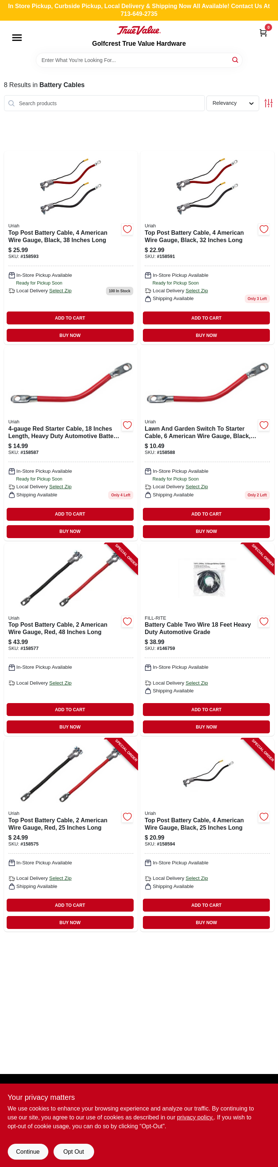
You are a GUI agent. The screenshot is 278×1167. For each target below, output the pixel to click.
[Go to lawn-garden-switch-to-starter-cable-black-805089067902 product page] (207, 443)
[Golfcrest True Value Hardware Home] (139, 30)
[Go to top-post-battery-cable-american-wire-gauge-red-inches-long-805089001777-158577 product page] (71, 639)
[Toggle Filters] (268, 103)
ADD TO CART (70, 318)
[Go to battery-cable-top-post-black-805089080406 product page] (71, 247)
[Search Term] (139, 60)
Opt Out (73, 1152)
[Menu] (17, 37)
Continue (28, 1152)
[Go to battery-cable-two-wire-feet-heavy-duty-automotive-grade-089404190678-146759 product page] (207, 639)
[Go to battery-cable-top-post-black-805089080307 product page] (207, 247)
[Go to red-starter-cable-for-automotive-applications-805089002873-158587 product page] (71, 443)
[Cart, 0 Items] (263, 33)
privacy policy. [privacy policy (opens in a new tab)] (195, 1117)
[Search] (235, 60)
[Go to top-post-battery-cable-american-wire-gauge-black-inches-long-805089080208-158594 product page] (207, 835)
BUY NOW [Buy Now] (69, 335)
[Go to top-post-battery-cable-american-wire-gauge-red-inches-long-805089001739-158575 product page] (71, 835)
